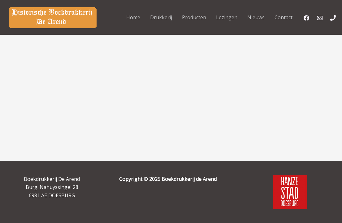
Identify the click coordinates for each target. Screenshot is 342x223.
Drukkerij (161, 17)
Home (133, 17)
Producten (194, 17)
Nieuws (256, 17)
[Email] (320, 18)
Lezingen (226, 17)
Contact (283, 17)
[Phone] (333, 18)
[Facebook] (306, 18)
